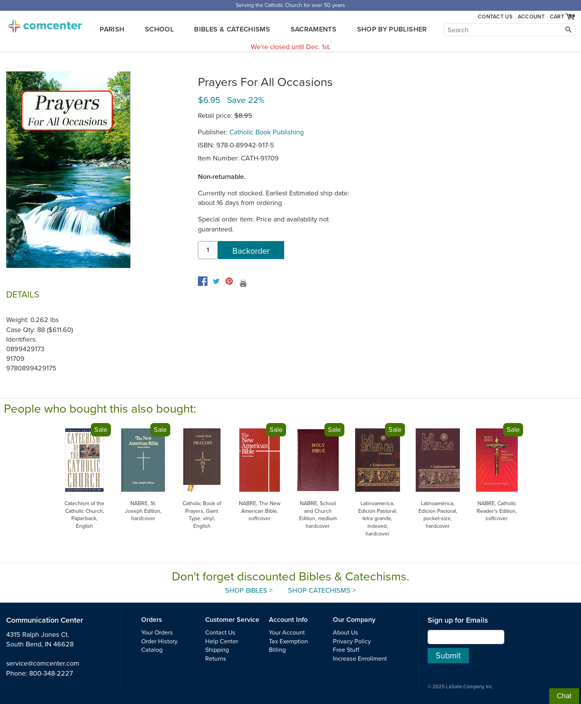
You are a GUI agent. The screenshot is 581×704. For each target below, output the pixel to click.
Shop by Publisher (392, 29)
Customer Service (232, 620)
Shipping (217, 650)
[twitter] (216, 281)
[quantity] (208, 250)
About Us (345, 632)
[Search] (509, 29)
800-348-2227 (51, 673)
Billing (277, 650)
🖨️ (243, 283)
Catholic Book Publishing (266, 132)
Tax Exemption (288, 641)
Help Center (221, 641)
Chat (564, 696)
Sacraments (314, 29)
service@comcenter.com (42, 663)
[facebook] (202, 281)
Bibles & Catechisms (232, 29)
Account (531, 16)
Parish (112, 29)
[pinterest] (229, 281)
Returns (215, 659)
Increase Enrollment (360, 659)
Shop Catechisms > (322, 590)
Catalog (152, 650)
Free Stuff (346, 650)
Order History (159, 641)
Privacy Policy (352, 641)
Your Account (287, 632)
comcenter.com (44, 23)
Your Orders (157, 632)
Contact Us (495, 16)
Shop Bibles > (249, 590)
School (159, 29)
